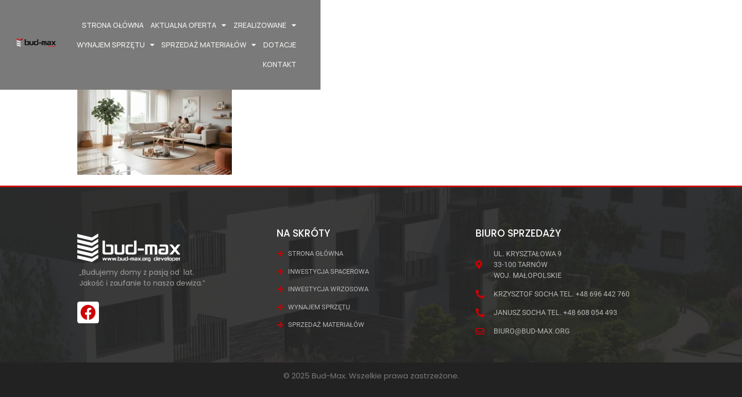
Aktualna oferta (328, 25)
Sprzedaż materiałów (575, 25)
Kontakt (686, 25)
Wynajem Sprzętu (482, 25)
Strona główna (252, 25)
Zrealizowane (404, 25)
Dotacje (646, 25)
